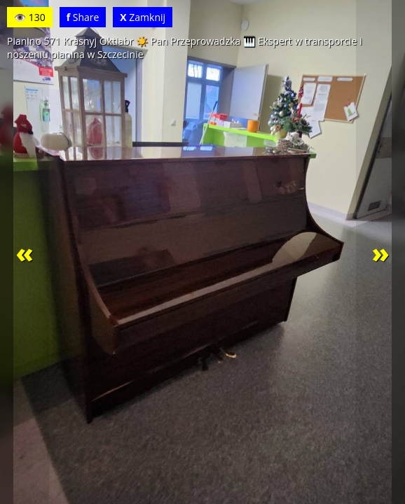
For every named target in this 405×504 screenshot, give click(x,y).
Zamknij (142, 17)
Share (83, 17)
